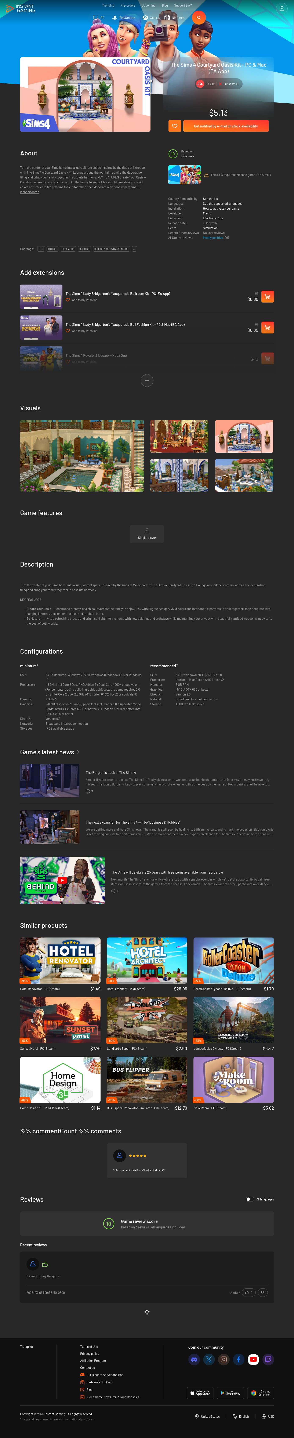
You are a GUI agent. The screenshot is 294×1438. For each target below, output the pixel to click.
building (84, 249)
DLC (41, 249)
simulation (68, 249)
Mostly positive (213, 237)
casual (52, 249)
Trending (108, 5)
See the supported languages (222, 203)
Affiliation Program (93, 1360)
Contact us (87, 1367)
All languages (260, 1199)
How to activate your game (221, 208)
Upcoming (149, 5)
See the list (210, 198)
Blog (165, 5)
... (134, 249)
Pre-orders (128, 5)
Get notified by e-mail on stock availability (226, 126)
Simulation (210, 228)
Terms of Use (89, 1346)
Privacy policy (89, 1353)
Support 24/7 (183, 5)
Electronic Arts (213, 218)
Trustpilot (26, 1346)
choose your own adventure (111, 249)
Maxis (207, 213)
